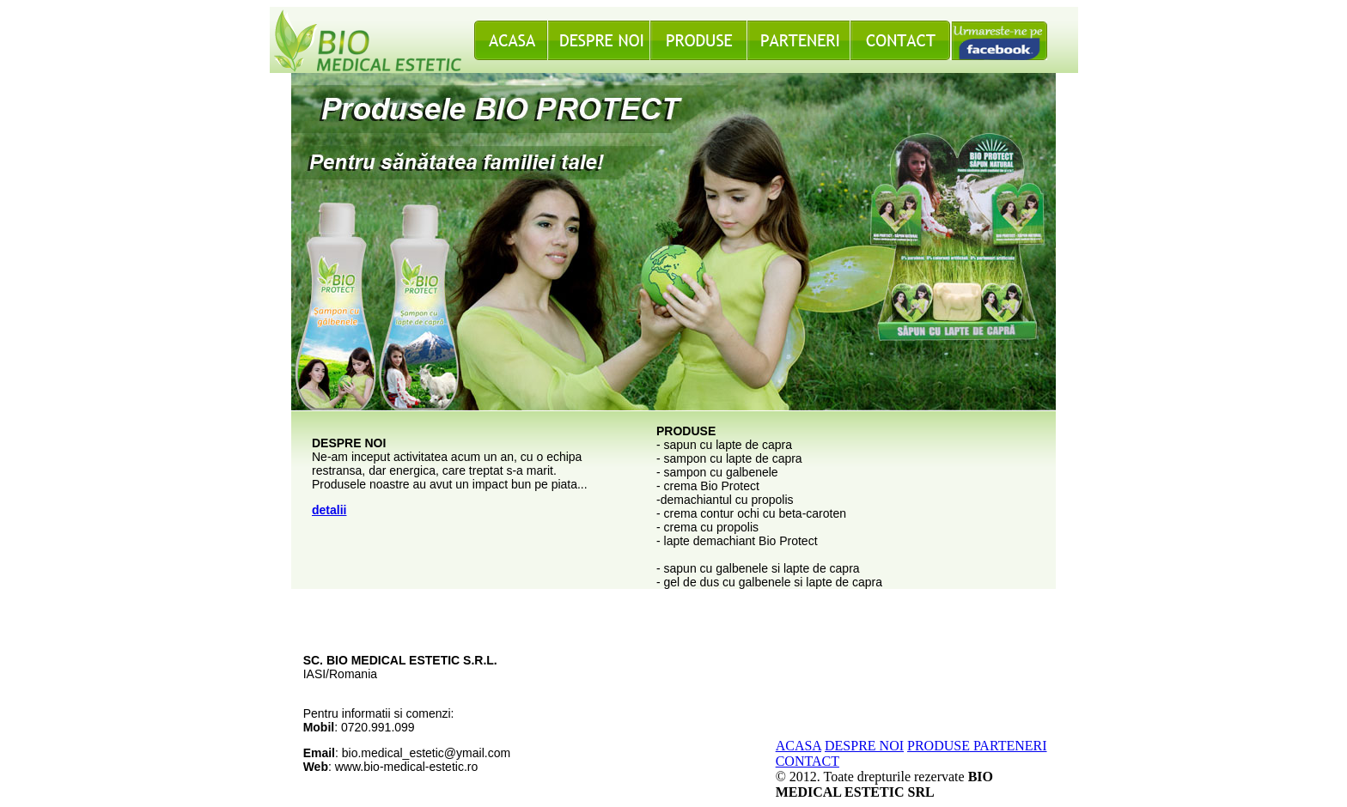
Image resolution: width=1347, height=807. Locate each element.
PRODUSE (938, 745)
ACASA (798, 745)
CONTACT (807, 761)
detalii (329, 510)
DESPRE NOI (864, 745)
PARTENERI (1008, 745)
